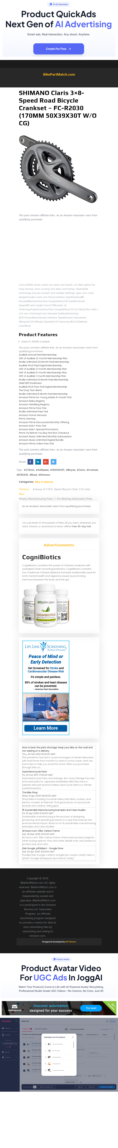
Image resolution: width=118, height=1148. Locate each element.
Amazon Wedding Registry (34, 404)
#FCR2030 (22, 474)
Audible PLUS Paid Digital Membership (40, 365)
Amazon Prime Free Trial (32, 408)
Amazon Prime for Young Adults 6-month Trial (45, 397)
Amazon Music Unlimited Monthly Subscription (45, 436)
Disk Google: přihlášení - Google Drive (42, 848)
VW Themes (70, 942)
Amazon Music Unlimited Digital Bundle (41, 440)
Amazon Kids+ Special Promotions (38, 429)
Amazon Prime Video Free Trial (36, 443)
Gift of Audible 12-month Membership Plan (43, 358)
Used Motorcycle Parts (34, 771)
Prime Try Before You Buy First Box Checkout (44, 432)
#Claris (81, 470)
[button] (59, 85)
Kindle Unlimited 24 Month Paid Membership (44, 361)
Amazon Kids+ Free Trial (32, 425)
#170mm (29, 470)
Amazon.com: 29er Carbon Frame (41, 830)
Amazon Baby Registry (32, 401)
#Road (33, 474)
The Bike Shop (30, 792)
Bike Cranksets (44, 482)
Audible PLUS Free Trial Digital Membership (43, 386)
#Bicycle (70, 470)
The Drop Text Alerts (30, 390)
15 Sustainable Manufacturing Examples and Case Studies (54, 810)
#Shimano (44, 474)
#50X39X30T (57, 470)
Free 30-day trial (81, 526)
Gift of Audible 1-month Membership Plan (42, 376)
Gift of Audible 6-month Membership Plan (43, 372)
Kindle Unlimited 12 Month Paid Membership (43, 379)
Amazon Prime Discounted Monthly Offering (44, 422)
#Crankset (92, 470)
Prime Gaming (27, 418)
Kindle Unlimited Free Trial (33, 411)
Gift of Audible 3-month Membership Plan (43, 369)
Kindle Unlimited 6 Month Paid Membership (43, 393)
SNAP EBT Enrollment (30, 383)
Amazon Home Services (33, 415)
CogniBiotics (41, 557)
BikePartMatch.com (59, 74)
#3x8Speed (42, 470)
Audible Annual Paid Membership (38, 354)
